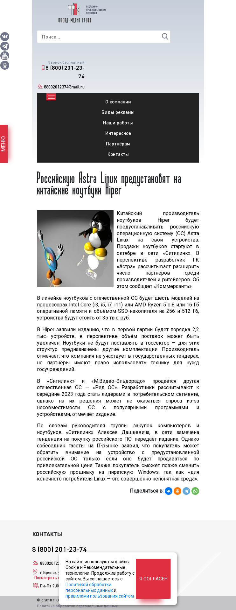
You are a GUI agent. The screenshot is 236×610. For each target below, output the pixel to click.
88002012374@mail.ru (64, 86)
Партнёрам (118, 143)
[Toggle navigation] (51, 96)
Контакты (118, 154)
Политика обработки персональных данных (77, 605)
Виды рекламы (118, 112)
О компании (118, 101)
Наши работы (118, 122)
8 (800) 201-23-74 (65, 72)
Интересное (118, 133)
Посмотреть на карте (54, 577)
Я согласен (153, 579)
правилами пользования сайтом (100, 596)
